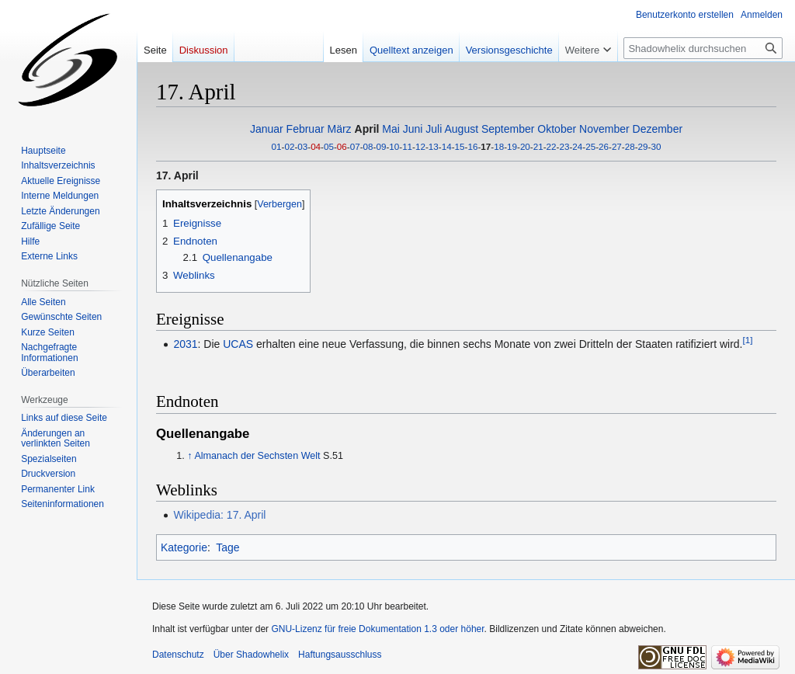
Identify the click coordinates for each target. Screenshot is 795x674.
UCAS (238, 344)
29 (643, 146)
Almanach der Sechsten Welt (257, 455)
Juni (413, 129)
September (507, 129)
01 (277, 146)
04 (316, 146)
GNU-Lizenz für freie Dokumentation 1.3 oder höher (377, 629)
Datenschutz (178, 654)
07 (355, 146)
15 (460, 146)
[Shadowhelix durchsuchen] (703, 48)
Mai (391, 129)
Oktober (556, 129)
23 (564, 146)
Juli (433, 129)
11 (407, 146)
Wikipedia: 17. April (219, 515)
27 (617, 146)
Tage (227, 547)
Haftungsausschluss (339, 654)
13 (434, 146)
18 (499, 146)
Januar (266, 129)
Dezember (658, 129)
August (461, 129)
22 (552, 146)
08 (368, 146)
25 (590, 146)
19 (512, 146)
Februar (305, 129)
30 (656, 146)
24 (577, 146)
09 (381, 146)
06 (342, 146)
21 (538, 146)
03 (302, 146)
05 (329, 146)
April (367, 129)
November (604, 129)
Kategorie (184, 547)
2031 (185, 344)
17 (486, 146)
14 (447, 146)
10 (394, 146)
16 (472, 146)
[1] (748, 340)
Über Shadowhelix (251, 654)
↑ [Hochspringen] (189, 455)
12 (420, 146)
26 (604, 146)
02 (289, 146)
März (340, 129)
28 (630, 146)
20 (525, 146)
